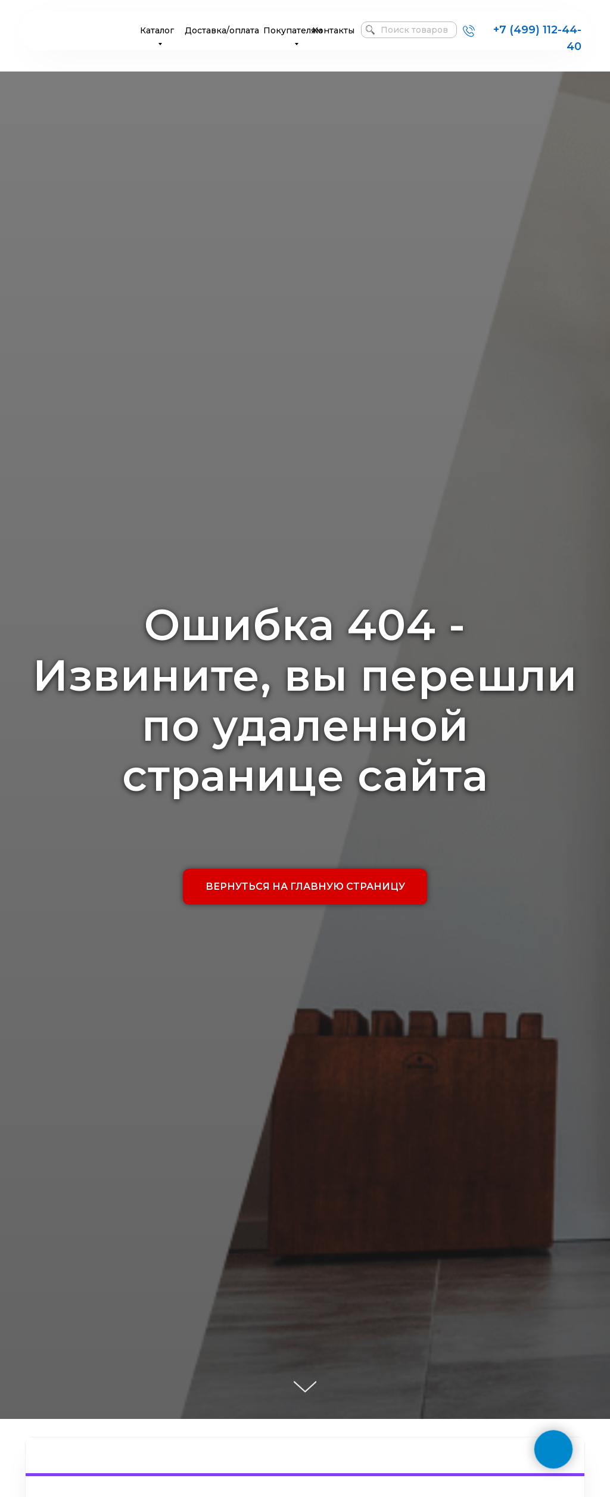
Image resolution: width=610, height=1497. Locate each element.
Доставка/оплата (222, 30)
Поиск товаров (414, 29)
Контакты (333, 30)
